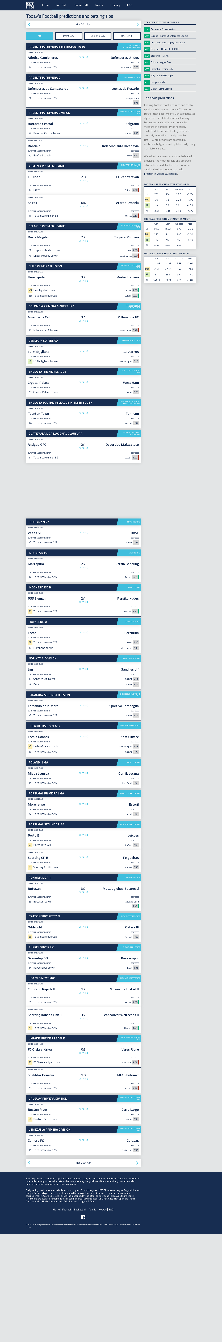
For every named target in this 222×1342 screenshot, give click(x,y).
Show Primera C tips (131, 77)
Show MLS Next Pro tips (130, 1086)
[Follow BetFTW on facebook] (83, 1325)
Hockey (115, 5)
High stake (126, 35)
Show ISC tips (134, 660)
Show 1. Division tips (131, 766)
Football (61, 5)
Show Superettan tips (130, 1024)
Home (45, 5)
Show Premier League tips (130, 166)
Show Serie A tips (132, 729)
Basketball (81, 5)
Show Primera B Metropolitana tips (131, 46)
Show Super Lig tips (131, 1055)
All (39, 35)
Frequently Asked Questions (160, 174)
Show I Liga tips (133, 870)
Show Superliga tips (131, 394)
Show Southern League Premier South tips (130, 510)
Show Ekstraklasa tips (130, 833)
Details (83, 57)
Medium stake (98, 35)
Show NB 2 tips (133, 629)
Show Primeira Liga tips (129, 901)
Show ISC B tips (133, 695)
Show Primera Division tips (130, 112)
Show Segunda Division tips (130, 803)
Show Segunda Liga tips (130, 932)
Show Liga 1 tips (133, 985)
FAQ (129, 5)
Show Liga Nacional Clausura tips (131, 541)
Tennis (99, 5)
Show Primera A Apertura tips (133, 360)
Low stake (68, 35)
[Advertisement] (83, 288)
